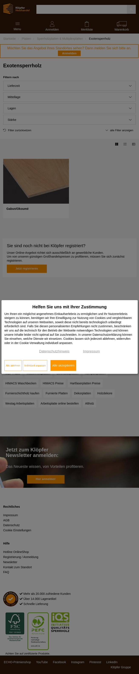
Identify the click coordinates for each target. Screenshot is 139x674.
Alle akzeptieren (63, 365)
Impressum (91, 351)
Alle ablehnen (13, 365)
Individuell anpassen (35, 365)
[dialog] (69, 337)
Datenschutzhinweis (54, 351)
